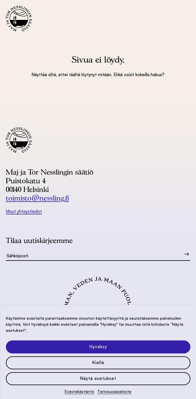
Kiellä (98, 362)
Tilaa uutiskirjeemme (39, 240)
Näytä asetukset (98, 378)
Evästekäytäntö (79, 391)
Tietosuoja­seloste (114, 391)
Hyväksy (98, 346)
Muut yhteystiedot (24, 211)
